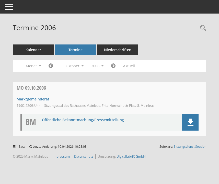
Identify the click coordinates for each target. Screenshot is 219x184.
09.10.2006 (31, 87)
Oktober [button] (75, 65)
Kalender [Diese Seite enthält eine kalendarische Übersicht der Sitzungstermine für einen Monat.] (33, 49)
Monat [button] (33, 65)
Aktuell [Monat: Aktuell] (129, 65)
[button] (190, 122)
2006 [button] (97, 65)
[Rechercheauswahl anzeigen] (202, 28)
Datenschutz (83, 156)
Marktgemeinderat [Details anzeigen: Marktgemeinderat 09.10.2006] (33, 99)
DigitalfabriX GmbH (131, 156)
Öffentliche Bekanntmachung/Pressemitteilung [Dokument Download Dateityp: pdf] (83, 120)
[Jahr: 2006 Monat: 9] (51, 66)
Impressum (61, 156)
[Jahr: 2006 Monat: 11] (113, 66)
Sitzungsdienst (190, 146)
